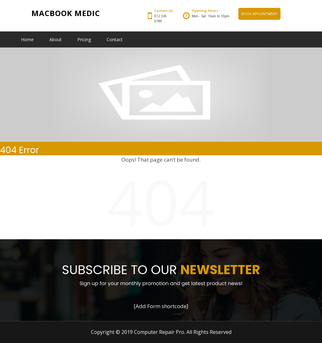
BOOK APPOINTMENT (259, 13)
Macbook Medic (65, 13)
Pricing (84, 39)
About (55, 39)
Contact (115, 39)
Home (27, 39)
